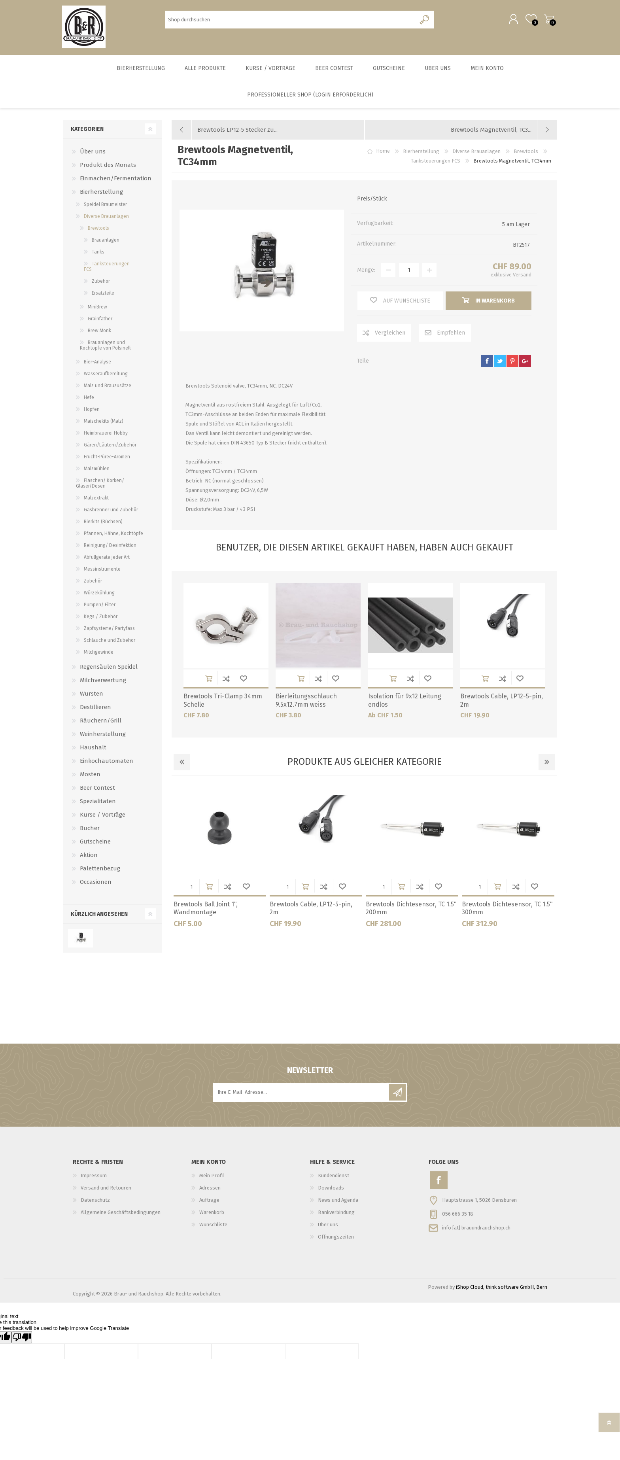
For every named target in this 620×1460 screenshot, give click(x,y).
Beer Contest (97, 788)
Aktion (89, 856)
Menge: (366, 271)
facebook (487, 362)
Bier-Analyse (97, 363)
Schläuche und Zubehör (109, 641)
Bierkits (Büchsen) (103, 523)
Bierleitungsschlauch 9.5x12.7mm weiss (306, 701)
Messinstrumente (102, 570)
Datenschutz (95, 1201)
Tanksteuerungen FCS (107, 267)
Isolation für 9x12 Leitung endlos (404, 701)
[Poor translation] (21, 1338)
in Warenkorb (208, 679)
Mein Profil (211, 1177)
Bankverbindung (336, 1213)
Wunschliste (243, 679)
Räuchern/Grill (100, 721)
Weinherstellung (103, 735)
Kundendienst (333, 1177)
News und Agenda (338, 1201)
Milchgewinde (98, 653)
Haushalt (93, 748)
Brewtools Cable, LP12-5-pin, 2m (501, 701)
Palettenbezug (100, 869)
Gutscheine (95, 842)
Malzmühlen (97, 470)
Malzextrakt (96, 499)
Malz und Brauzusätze (107, 387)
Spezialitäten (98, 802)
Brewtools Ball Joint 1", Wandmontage (206, 909)
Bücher (90, 829)
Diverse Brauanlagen (106, 217)
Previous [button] (182, 763)
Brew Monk (99, 332)
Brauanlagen (105, 241)
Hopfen (92, 410)
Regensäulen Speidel (109, 667)
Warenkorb (548, 19)
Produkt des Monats (108, 166)
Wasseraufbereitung (106, 375)
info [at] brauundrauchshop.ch (476, 1228)
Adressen (210, 1189)
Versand (522, 276)
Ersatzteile (103, 294)
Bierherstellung (101, 193)
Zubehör (101, 282)
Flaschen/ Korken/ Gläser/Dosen (100, 484)
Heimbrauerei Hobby (106, 434)
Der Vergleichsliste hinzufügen (226, 679)
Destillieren (95, 708)
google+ (525, 362)
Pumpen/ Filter (99, 606)
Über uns (93, 152)
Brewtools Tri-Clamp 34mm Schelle (222, 701)
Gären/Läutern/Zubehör (110, 446)
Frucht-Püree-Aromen (107, 458)
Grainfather (100, 320)
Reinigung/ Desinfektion (110, 546)
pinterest (512, 362)
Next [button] (547, 763)
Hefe (89, 398)
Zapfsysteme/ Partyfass (109, 629)
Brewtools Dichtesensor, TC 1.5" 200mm (411, 909)
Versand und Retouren (106, 1189)
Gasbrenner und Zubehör (111, 511)
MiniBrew (97, 308)
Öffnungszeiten (336, 1238)
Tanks (98, 253)
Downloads (331, 1189)
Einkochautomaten (106, 762)
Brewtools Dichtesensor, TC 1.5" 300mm (507, 909)
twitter (500, 362)
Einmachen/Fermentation (115, 179)
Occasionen (96, 883)
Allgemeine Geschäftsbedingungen (121, 1213)
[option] (220, 860)
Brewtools (98, 229)
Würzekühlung (99, 594)
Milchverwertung (103, 681)
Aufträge (209, 1201)
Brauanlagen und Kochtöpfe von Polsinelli (106, 346)
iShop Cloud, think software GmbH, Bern (501, 1288)
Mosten (90, 775)
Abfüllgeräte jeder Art (107, 558)
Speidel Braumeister (105, 205)
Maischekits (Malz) (103, 422)
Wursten (91, 694)
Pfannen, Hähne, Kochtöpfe (113, 534)
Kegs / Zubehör (100, 617)
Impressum (94, 1177)
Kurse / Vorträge (102, 815)
